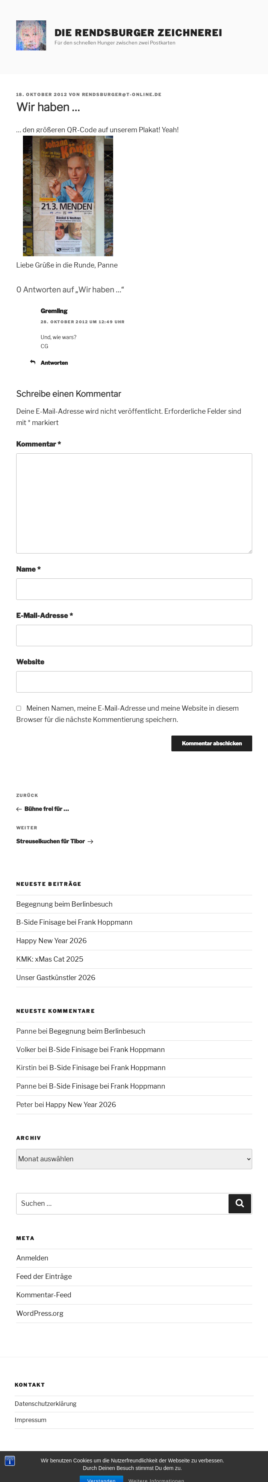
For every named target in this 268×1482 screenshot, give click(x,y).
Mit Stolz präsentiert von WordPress (58, 1463)
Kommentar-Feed (43, 1295)
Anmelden (32, 1258)
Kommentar (38, 444)
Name (28, 569)
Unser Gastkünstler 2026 (55, 978)
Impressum (31, 1420)
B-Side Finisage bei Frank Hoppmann (74, 922)
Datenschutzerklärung (46, 1403)
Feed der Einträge (44, 1276)
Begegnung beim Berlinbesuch (64, 904)
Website (30, 662)
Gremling (54, 311)
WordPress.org (40, 1313)
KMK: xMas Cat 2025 (49, 959)
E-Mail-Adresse (44, 615)
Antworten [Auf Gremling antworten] (54, 362)
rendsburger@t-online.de (122, 94)
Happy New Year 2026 (51, 941)
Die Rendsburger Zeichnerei (139, 33)
